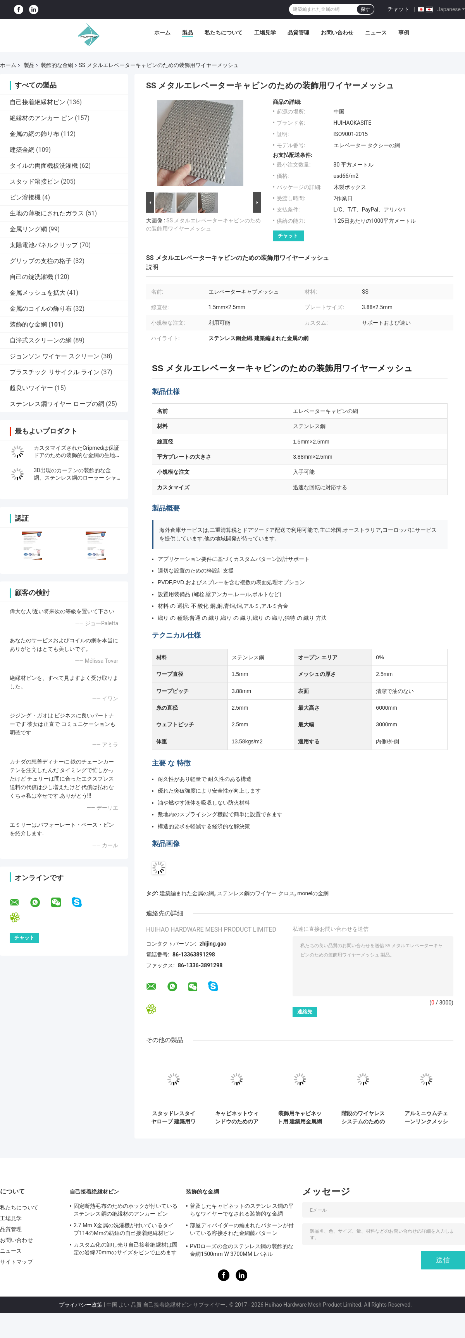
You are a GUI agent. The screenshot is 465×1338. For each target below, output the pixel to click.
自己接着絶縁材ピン (37, 102)
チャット (398, 9)
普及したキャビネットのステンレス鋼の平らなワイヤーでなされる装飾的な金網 (242, 1210)
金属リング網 (28, 229)
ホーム (162, 32)
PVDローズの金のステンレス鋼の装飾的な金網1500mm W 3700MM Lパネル (241, 1250)
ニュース (376, 32)
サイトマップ (16, 1262)
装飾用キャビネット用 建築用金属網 (299, 1117)
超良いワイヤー (31, 388)
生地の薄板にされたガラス (47, 213)
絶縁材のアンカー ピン (41, 118)
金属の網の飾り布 (34, 134)
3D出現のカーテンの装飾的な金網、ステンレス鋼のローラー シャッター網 (75, 477)
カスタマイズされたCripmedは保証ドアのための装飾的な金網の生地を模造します (77, 455)
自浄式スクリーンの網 (41, 340)
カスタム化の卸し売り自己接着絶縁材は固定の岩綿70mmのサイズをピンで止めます (125, 1248)
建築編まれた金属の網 (187, 893)
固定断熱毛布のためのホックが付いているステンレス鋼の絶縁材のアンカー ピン (125, 1210)
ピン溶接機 (25, 197)
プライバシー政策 (80, 1305)
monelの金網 (313, 893)
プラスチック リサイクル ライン (55, 372)
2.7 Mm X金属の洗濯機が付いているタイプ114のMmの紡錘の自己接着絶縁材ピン (124, 1229)
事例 (403, 32)
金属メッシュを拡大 (37, 292)
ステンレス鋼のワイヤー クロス (255, 893)
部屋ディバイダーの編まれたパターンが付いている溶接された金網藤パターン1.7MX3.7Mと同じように (242, 1230)
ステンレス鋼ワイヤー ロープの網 (57, 404)
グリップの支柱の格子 (41, 261)
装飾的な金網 (57, 65)
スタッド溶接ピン (34, 181)
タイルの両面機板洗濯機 (44, 165)
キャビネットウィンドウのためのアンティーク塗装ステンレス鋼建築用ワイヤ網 (236, 1117)
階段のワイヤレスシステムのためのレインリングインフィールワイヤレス (363, 1117)
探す (365, 9)
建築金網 (22, 149)
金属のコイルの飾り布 (41, 308)
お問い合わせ (337, 32)
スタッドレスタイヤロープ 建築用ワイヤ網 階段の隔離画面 (173, 1117)
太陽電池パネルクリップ (44, 245)
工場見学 (265, 32)
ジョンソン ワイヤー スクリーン (55, 356)
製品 (187, 32)
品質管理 (298, 32)
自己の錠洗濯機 (31, 276)
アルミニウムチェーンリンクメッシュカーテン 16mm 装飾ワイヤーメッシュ (426, 1117)
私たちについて (224, 32)
